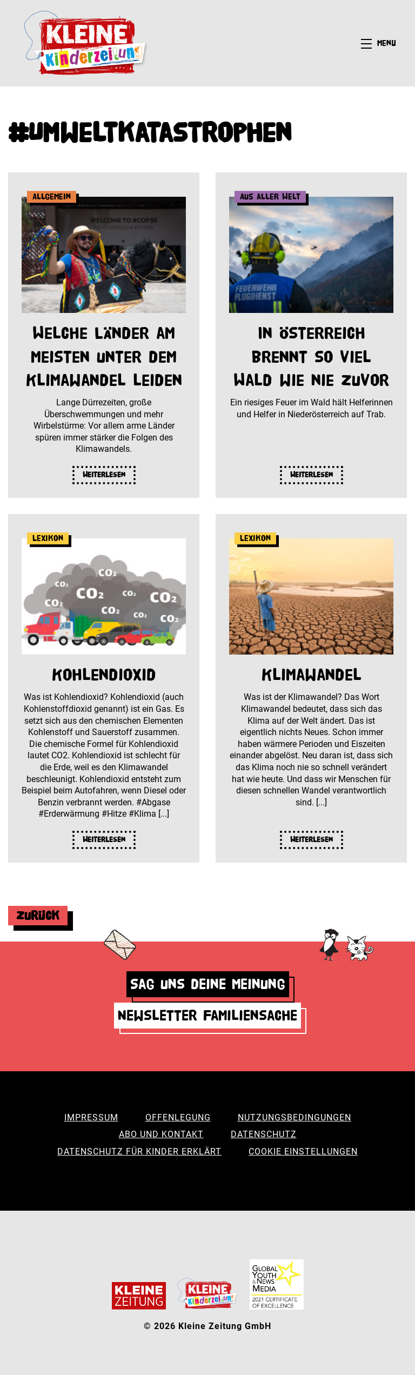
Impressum (91, 1117)
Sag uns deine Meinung (207, 984)
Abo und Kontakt (161, 1134)
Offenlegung (178, 1117)
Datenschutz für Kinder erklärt (139, 1151)
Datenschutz (264, 1134)
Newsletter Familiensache (207, 1015)
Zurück (37, 915)
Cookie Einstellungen (303, 1151)
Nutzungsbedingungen (294, 1117)
